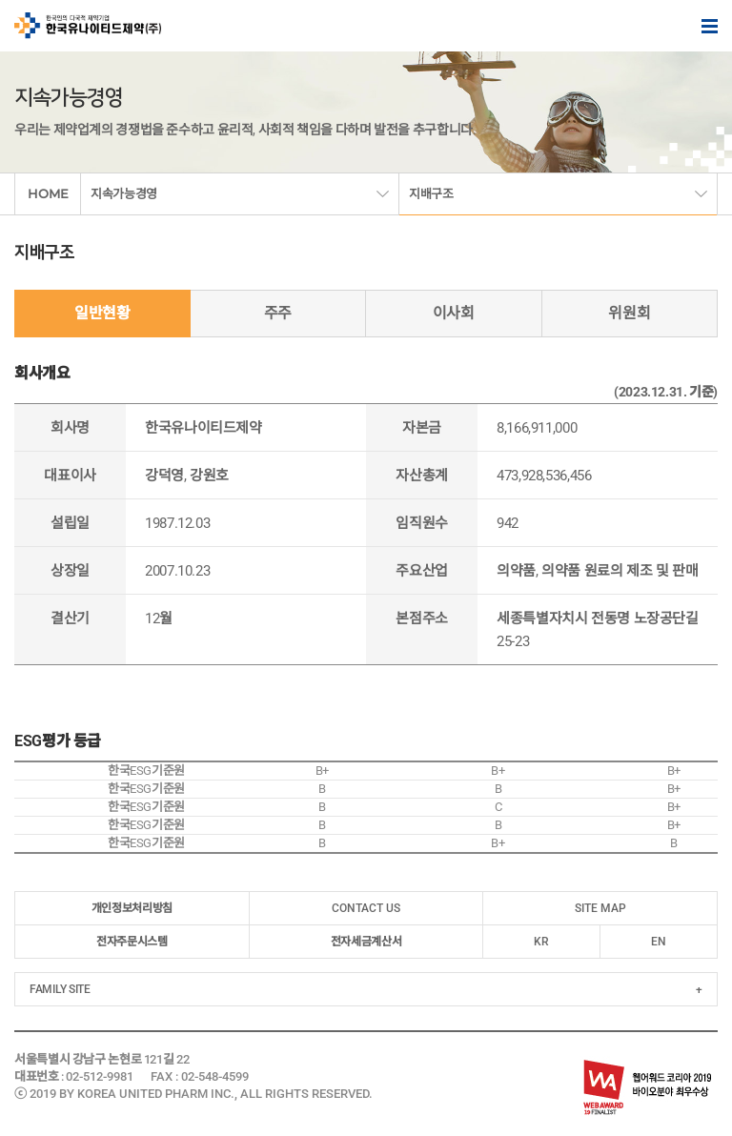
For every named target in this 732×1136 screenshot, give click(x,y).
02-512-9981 (99, 1076)
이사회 (454, 313)
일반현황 (102, 313)
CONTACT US (366, 908)
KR (541, 941)
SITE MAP (600, 908)
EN (658, 941)
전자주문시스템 (131, 941)
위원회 (629, 313)
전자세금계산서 (366, 941)
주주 (278, 313)
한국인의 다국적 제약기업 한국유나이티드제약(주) (87, 25)
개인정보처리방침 (132, 908)
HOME (48, 193)
